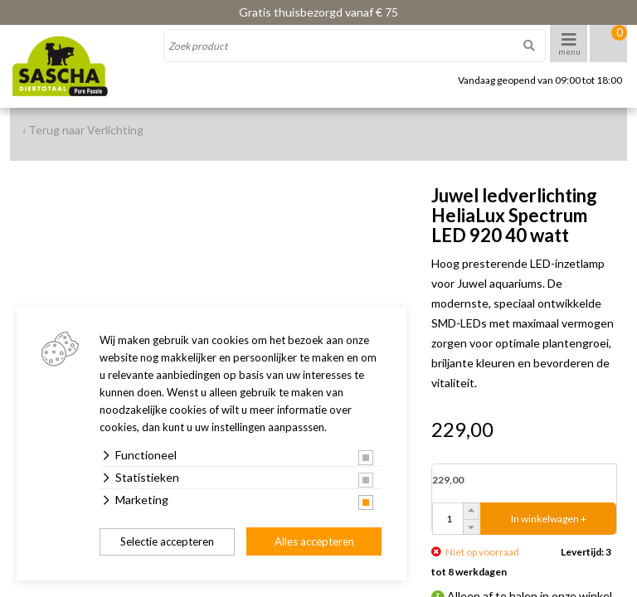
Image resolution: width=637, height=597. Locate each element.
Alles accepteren (314, 541)
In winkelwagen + (548, 518)
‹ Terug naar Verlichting (82, 130)
